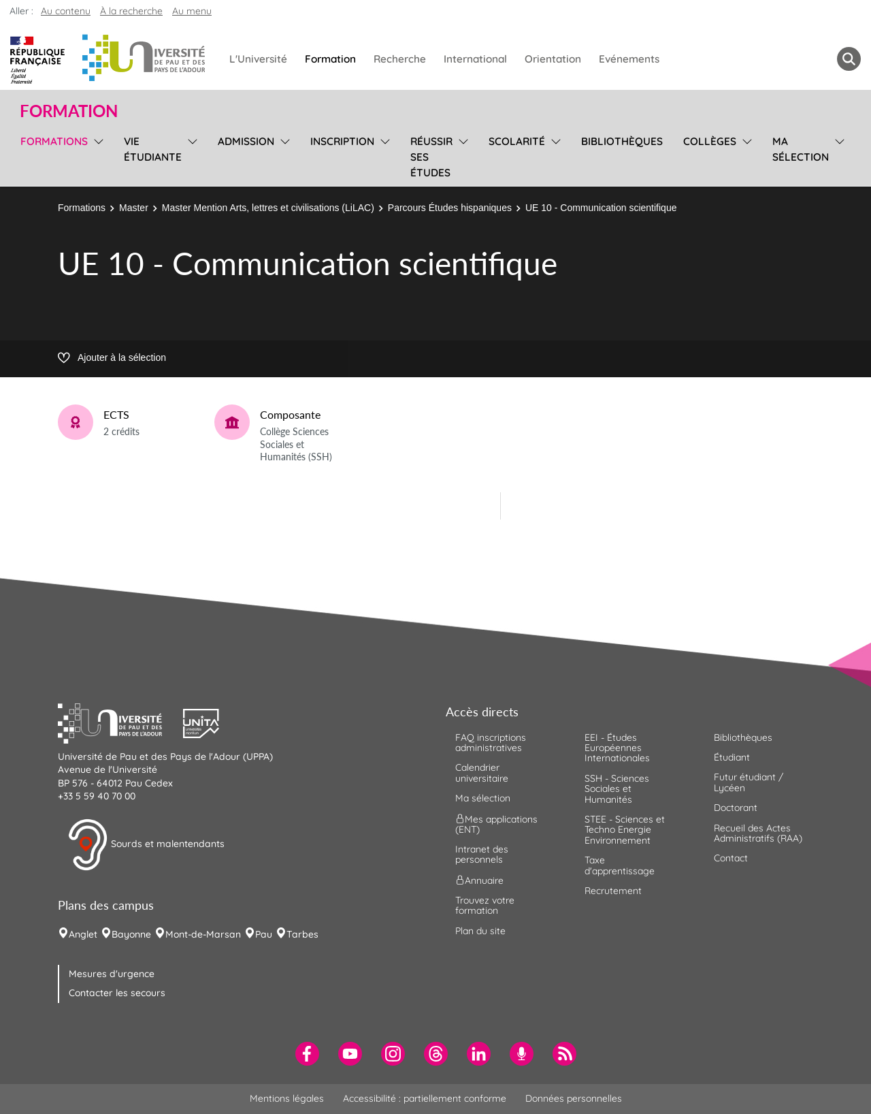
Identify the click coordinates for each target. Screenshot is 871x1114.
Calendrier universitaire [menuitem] (481, 772)
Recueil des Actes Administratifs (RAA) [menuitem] (758, 833)
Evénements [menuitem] (629, 58)
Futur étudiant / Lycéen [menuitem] (748, 782)
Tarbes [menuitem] (302, 934)
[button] (120, 721)
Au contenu (66, 11)
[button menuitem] (849, 59)
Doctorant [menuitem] (735, 807)
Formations (81, 207)
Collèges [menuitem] (709, 141)
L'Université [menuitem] (258, 58)
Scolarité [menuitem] (517, 141)
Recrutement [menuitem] (613, 891)
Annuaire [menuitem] (479, 880)
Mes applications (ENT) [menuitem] (496, 823)
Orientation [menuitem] (553, 58)
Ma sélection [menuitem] (800, 149)
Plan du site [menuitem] (480, 931)
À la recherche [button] (131, 11)
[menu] (96, 155)
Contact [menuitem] (731, 858)
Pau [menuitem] (263, 934)
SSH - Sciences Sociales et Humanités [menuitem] (617, 789)
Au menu (192, 11)
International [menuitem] (475, 58)
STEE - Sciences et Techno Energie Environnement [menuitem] (625, 829)
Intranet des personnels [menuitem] (481, 854)
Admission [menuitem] (246, 141)
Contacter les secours (117, 993)
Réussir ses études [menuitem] (431, 157)
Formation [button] (69, 111)
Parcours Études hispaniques (450, 207)
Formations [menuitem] (54, 141)
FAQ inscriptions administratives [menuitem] (490, 742)
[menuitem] (307, 1053)
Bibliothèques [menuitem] (622, 141)
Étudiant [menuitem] (732, 757)
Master (133, 207)
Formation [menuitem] (330, 58)
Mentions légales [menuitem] (287, 1098)
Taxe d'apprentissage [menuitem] (620, 865)
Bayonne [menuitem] (131, 934)
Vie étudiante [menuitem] (153, 149)
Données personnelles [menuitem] (573, 1098)
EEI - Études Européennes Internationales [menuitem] (617, 748)
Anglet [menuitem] (83, 934)
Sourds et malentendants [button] (146, 845)
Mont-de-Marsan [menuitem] (203, 934)
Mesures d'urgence (111, 974)
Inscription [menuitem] (342, 141)
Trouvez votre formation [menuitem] (484, 905)
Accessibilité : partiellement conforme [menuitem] (424, 1098)
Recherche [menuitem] (400, 58)
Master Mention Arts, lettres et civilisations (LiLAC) (268, 207)
